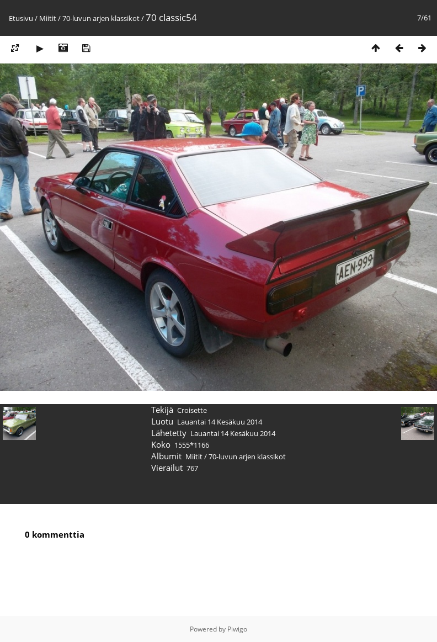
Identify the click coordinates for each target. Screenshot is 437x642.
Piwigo (237, 629)
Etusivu (21, 18)
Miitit (47, 18)
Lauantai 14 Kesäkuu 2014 (219, 422)
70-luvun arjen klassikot (101, 18)
